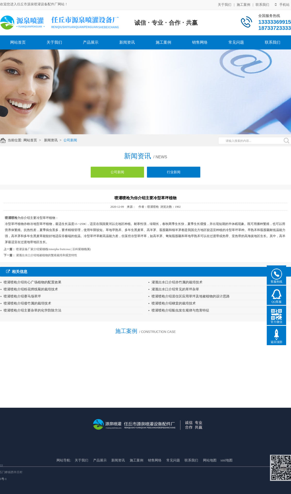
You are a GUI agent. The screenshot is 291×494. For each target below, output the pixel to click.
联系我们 (262, 4)
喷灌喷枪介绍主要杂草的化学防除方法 (32, 310)
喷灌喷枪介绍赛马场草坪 (22, 296)
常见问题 (236, 42)
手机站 (282, 4)
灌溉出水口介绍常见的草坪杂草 (175, 289)
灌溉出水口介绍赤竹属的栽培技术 (177, 282)
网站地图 (210, 476)
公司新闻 (73, 140)
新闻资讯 (127, 42)
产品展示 (90, 42)
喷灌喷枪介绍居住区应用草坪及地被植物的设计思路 (191, 296)
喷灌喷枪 (11, 218)
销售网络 (200, 42)
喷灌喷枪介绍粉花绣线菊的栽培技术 (31, 289)
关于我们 (224, 4)
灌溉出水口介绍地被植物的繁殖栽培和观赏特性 (46, 255)
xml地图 (226, 476)
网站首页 (18, 42)
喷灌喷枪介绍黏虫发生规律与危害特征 (180, 310)
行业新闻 (173, 174)
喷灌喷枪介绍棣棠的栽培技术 (174, 303)
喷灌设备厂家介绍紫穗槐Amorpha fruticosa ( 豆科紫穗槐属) (53, 249)
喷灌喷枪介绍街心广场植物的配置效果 (32, 282)
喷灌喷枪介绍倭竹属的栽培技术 (27, 303)
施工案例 (243, 4)
